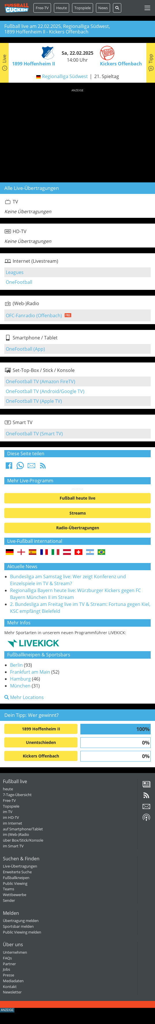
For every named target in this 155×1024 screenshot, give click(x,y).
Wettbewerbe (14, 894)
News (103, 7)
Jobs (6, 969)
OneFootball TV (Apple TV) (34, 401)
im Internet (12, 823)
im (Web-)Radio (16, 834)
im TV (7, 811)
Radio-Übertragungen (77, 527)
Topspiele (11, 806)
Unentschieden (41, 742)
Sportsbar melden (18, 926)
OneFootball (19, 282)
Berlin (16, 665)
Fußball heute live (77, 498)
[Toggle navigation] (147, 8)
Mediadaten (13, 980)
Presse (8, 975)
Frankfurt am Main (30, 672)
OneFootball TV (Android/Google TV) (45, 391)
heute (8, 788)
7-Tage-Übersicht (17, 794)
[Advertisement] (77, 134)
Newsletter (12, 992)
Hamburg (20, 679)
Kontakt (10, 986)
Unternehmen (15, 952)
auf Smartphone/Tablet (23, 829)
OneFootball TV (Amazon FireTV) (40, 381)
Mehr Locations (24, 697)
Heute (61, 7)
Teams (8, 888)
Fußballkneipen (16, 877)
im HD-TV (11, 817)
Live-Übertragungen (20, 866)
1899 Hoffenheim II (41, 729)
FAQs (7, 958)
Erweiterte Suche (17, 871)
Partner (9, 963)
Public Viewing (15, 883)
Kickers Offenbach (41, 756)
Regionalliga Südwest (65, 76)
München (20, 686)
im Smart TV (13, 846)
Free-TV (42, 7)
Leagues (15, 272)
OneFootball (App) (25, 349)
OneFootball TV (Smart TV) (34, 433)
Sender (9, 900)
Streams (77, 513)
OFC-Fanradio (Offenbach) (34, 315)
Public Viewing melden (22, 932)
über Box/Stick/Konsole (23, 840)
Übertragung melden (21, 920)
